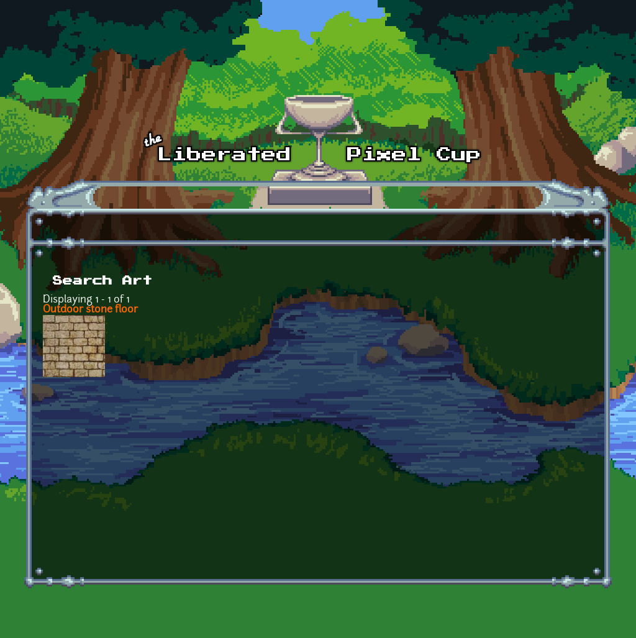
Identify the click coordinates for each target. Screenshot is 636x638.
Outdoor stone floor (90, 310)
